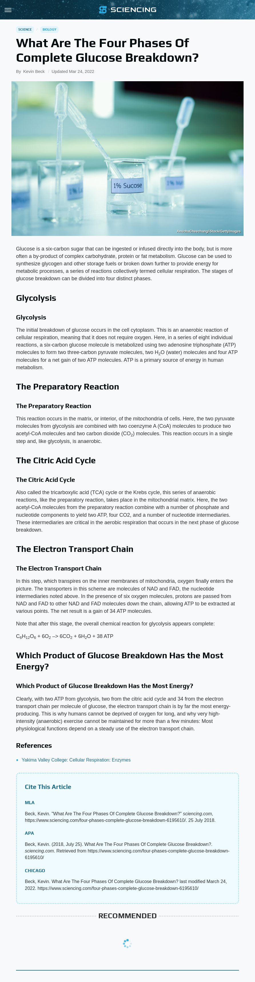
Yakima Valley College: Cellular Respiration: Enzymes (76, 760)
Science (25, 29)
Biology (49, 29)
